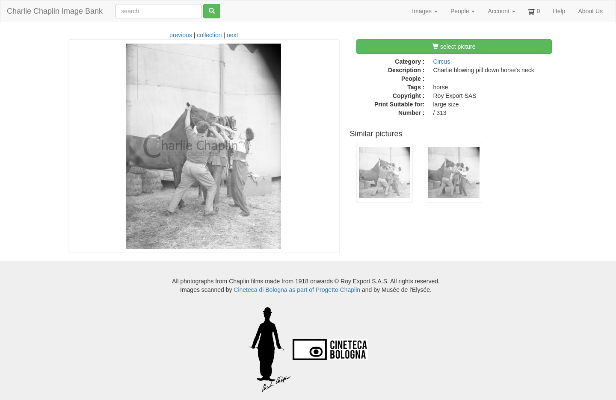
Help (559, 11)
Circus (441, 61)
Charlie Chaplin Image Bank (55, 11)
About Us (590, 11)
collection (209, 35)
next (232, 35)
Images (425, 11)
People (462, 11)
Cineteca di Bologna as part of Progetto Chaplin (297, 289)
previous (180, 35)
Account (501, 11)
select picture (453, 46)
